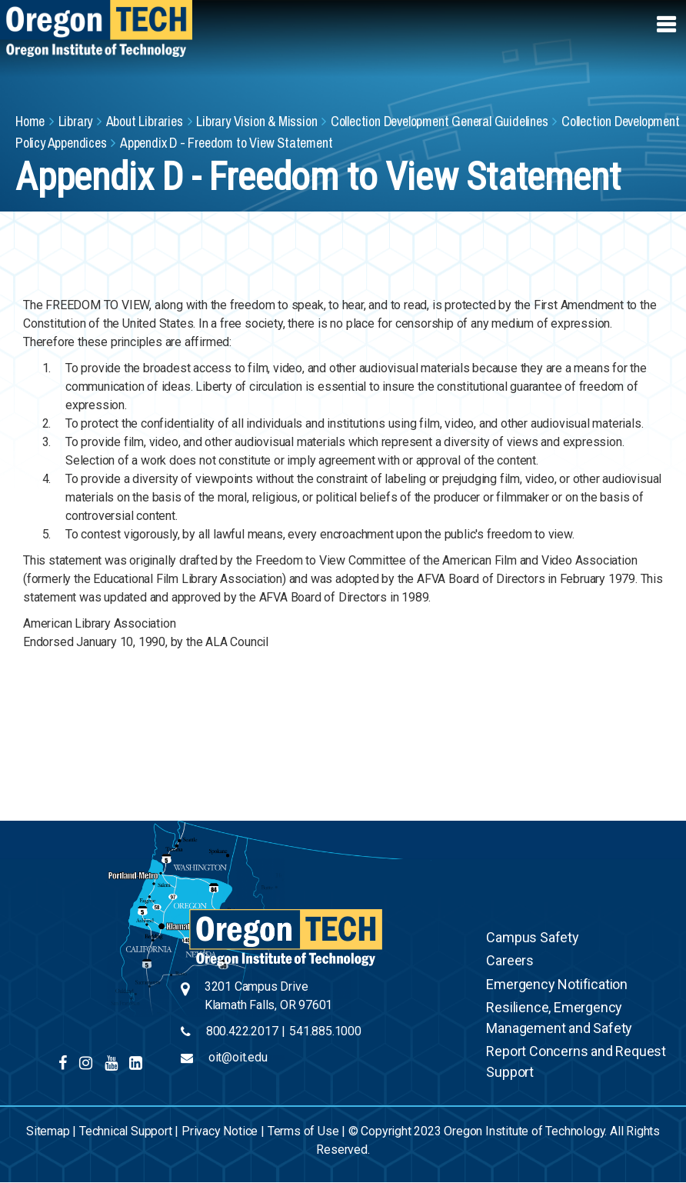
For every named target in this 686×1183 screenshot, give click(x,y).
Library (75, 121)
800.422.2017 (242, 1031)
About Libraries (144, 121)
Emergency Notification (557, 984)
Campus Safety (532, 937)
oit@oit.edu (238, 1057)
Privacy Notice (219, 1131)
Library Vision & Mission (256, 121)
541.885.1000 (325, 1031)
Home (30, 121)
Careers (510, 960)
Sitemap (48, 1131)
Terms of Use (303, 1131)
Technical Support (125, 1131)
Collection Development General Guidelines (439, 121)
